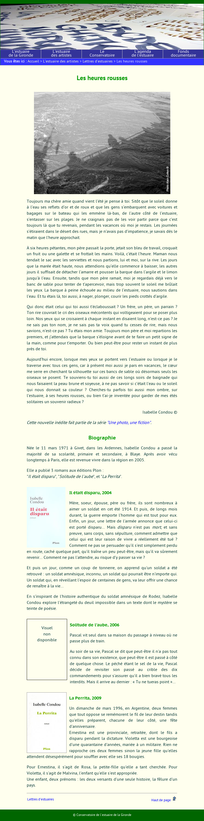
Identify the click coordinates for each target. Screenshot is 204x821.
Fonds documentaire (183, 54)
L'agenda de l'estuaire (143, 54)
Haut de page (164, 800)
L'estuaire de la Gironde (21, 54)
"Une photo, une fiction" (129, 423)
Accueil (33, 61)
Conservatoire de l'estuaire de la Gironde (103, 815)
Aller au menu (29, 1)
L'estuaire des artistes (61, 54)
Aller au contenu (10, 1)
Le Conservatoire (102, 54)
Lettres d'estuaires (98, 61)
